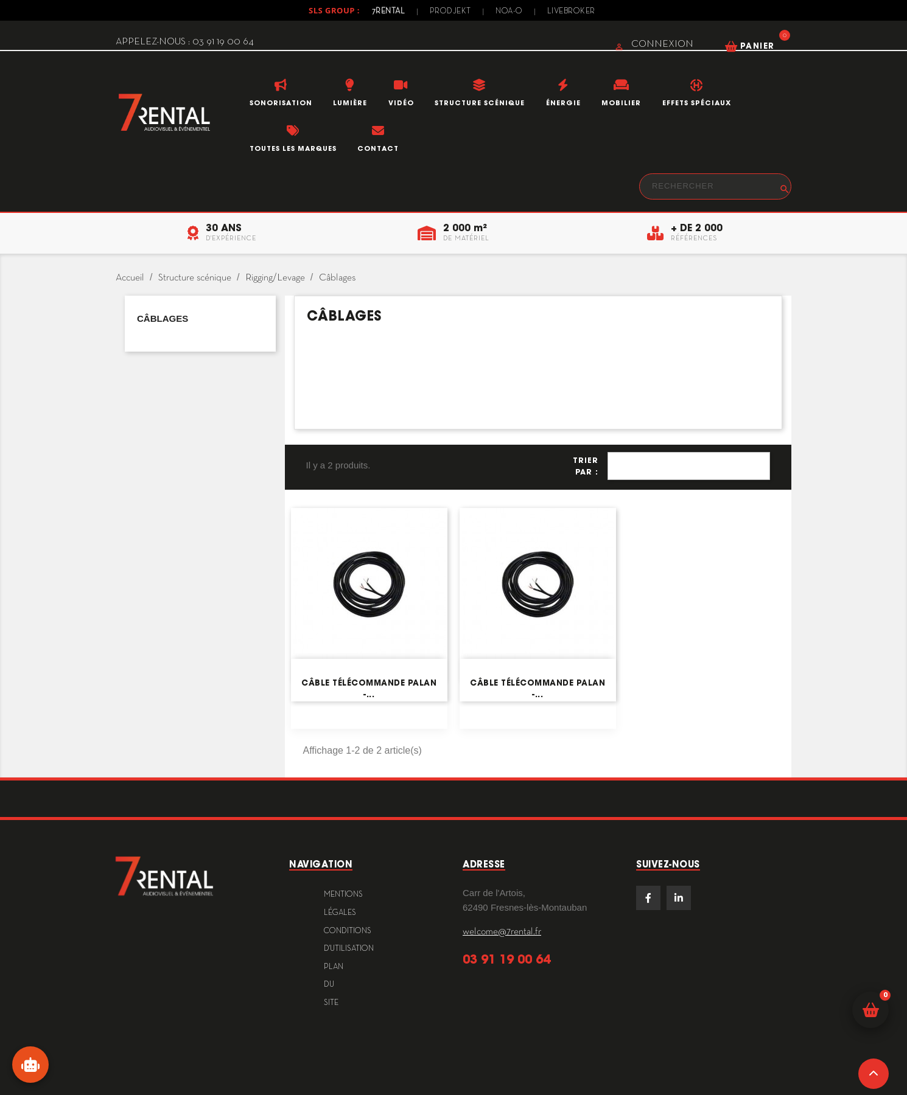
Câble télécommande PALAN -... (368, 688)
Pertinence (688, 466)
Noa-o (509, 11)
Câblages (162, 318)
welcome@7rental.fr (502, 932)
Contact (378, 148)
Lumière (350, 103)
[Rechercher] (715, 186)
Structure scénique (480, 103)
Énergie (563, 103)
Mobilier (621, 103)
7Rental (388, 11)
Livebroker (571, 11)
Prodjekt (450, 11)
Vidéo (401, 103)
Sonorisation (281, 103)
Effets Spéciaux (696, 103)
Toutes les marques (293, 148)
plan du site (333, 985)
